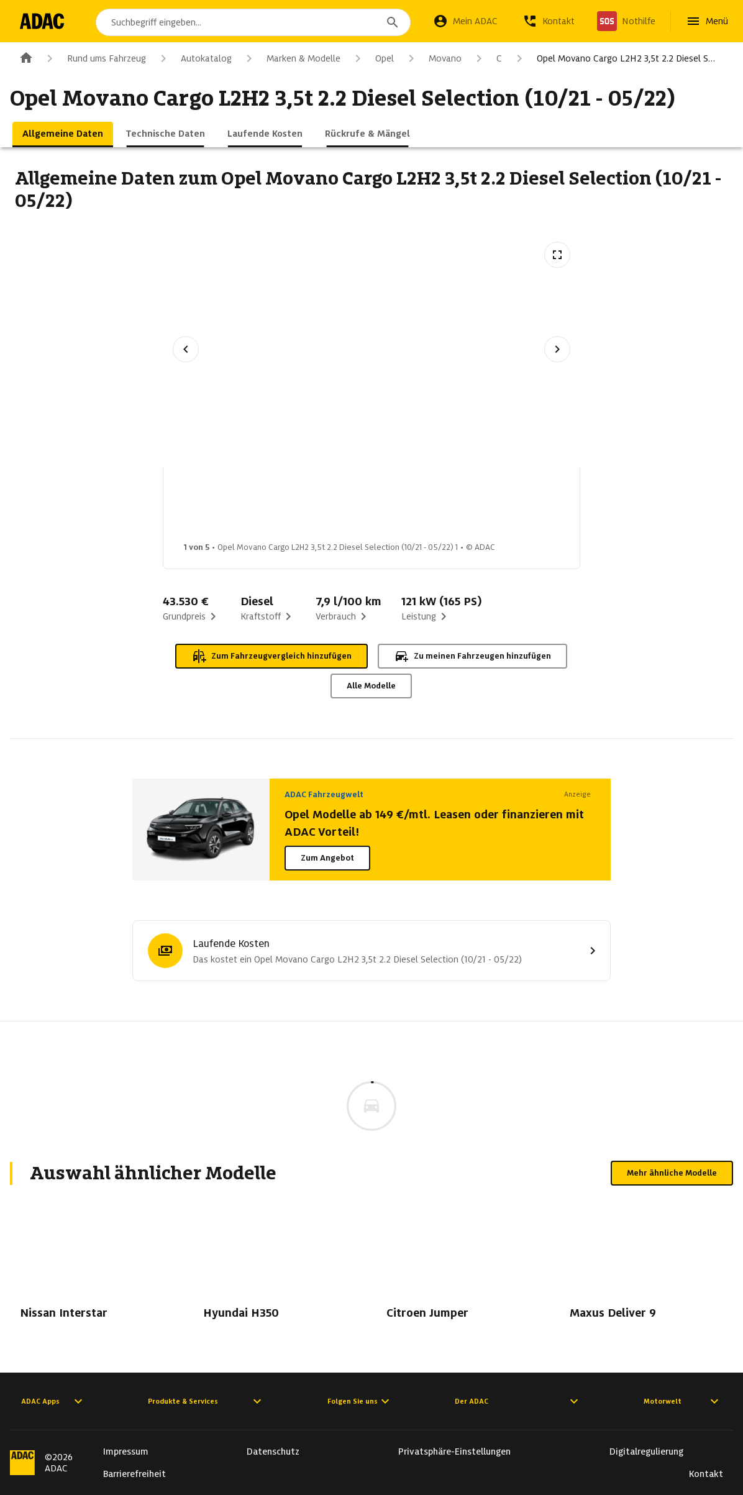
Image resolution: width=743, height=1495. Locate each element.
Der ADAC (518, 1401)
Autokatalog (194, 58)
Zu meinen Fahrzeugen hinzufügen (472, 656)
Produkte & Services (206, 1401)
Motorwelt (683, 1401)
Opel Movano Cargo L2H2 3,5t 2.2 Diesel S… (613, 58)
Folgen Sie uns (360, 1401)
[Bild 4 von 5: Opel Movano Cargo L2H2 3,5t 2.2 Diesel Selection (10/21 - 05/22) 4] (512, 508)
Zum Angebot (327, 858)
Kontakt (706, 1473)
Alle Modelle (371, 685)
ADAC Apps (53, 1401)
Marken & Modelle (291, 58)
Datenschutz (273, 1451)
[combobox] (256, 22)
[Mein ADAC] (465, 21)
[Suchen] (392, 22)
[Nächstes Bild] (557, 349)
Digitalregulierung (646, 1451)
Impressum (125, 1451)
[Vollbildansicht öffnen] (557, 255)
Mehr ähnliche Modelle (672, 1173)
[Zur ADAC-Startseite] (45, 21)
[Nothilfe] (626, 21)
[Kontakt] (548, 21)
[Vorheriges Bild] (186, 349)
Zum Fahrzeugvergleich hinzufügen (271, 656)
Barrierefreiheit (134, 1473)
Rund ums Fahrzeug (94, 58)
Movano (433, 58)
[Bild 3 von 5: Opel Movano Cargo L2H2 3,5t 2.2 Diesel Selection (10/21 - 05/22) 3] (414, 508)
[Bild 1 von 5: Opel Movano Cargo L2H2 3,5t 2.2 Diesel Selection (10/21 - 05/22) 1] (217, 508)
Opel (372, 58)
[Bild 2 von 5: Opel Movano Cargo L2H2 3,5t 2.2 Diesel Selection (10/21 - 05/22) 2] (315, 508)
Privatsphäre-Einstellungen (454, 1451)
